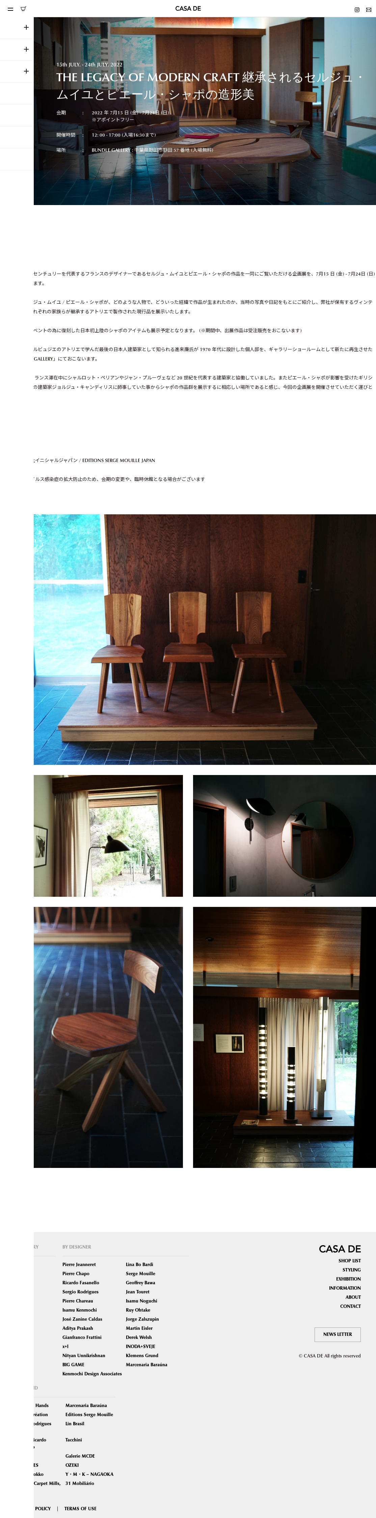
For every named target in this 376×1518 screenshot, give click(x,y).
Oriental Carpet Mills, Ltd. (38, 1487)
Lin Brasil (74, 1424)
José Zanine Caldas (82, 1319)
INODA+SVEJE (140, 1347)
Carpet (22, 1338)
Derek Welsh (139, 1338)
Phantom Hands (32, 1406)
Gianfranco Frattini (82, 1338)
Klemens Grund (142, 1356)
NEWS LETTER (337, 1334)
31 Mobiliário (79, 1484)
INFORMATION (345, 1288)
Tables (21, 1292)
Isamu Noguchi (141, 1301)
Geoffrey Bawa (140, 1283)
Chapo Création (31, 1415)
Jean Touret (138, 1292)
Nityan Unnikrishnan (83, 1356)
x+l (65, 1347)
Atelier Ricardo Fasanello (30, 1443)
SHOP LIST (350, 1261)
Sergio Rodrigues (80, 1292)
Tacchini (73, 1440)
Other (21, 1365)
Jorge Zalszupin (142, 1319)
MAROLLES (26, 1465)
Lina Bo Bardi (139, 1265)
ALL (18, 1265)
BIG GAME (73, 1365)
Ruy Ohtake (138, 1310)
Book (20, 1347)
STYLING (352, 1270)
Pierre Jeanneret (79, 1265)
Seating (23, 1274)
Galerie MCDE (80, 1456)
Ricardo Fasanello (80, 1283)
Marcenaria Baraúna (146, 1365)
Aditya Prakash (77, 1328)
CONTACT (350, 1307)
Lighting (23, 1301)
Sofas (20, 1283)
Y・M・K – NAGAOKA (89, 1474)
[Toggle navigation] (10, 8)
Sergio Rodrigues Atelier (33, 1427)
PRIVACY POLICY (33, 1509)
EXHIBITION (348, 1279)
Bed (19, 1310)
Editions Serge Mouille (89, 1415)
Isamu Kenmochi (79, 1310)
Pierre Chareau (77, 1301)
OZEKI (72, 1465)
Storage (23, 1319)
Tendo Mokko (29, 1474)
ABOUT (353, 1297)
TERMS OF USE (80, 1509)
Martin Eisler (139, 1328)
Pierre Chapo (75, 1274)
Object (22, 1356)
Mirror (22, 1328)
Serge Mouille (140, 1274)
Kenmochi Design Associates (92, 1374)
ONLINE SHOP (23, 8)
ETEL (19, 1456)
